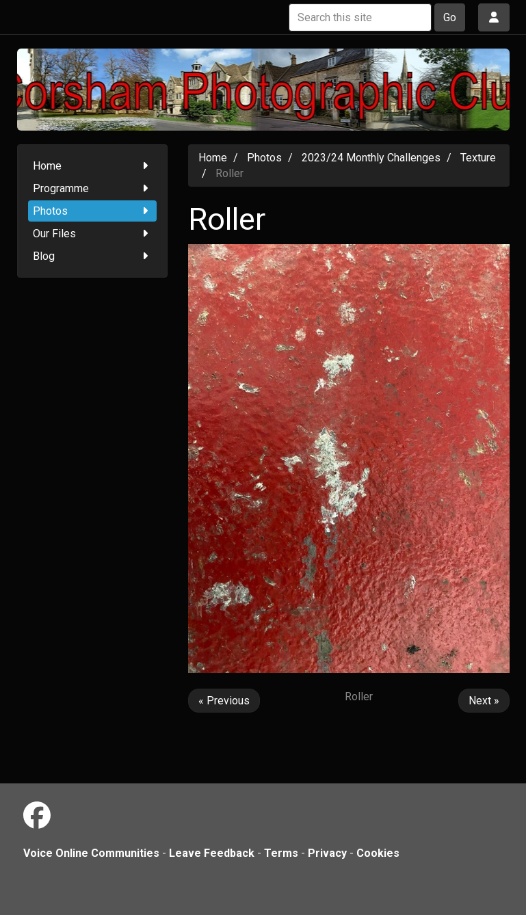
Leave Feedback (211, 853)
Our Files (92, 233)
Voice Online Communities (91, 853)
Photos (92, 211)
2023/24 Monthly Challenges (371, 157)
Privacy (327, 853)
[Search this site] (360, 17)
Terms (281, 853)
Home (92, 166)
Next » (484, 700)
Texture (478, 157)
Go (449, 17)
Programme (92, 188)
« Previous (224, 700)
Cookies (377, 853)
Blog (92, 256)
